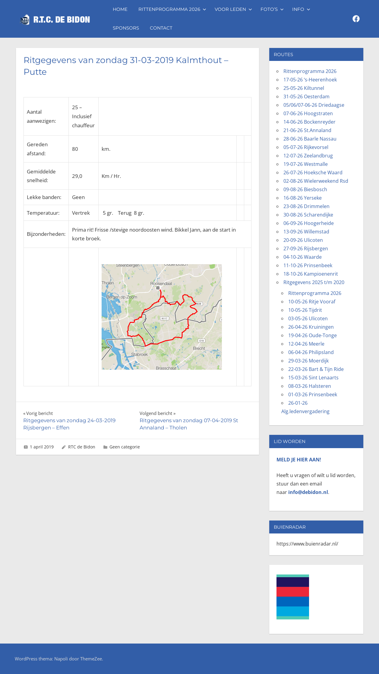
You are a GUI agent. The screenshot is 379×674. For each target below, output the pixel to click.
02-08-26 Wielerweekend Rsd (315, 181)
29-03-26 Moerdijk (308, 360)
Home (120, 9)
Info (301, 9)
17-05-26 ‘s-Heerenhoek (310, 79)
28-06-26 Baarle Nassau (309, 138)
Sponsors (126, 28)
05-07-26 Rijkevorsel (305, 147)
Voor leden (233, 9)
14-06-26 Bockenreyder (309, 122)
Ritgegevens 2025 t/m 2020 (313, 282)
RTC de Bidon (81, 447)
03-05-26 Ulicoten (308, 318)
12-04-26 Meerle (306, 343)
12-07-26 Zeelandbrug (308, 155)
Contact (161, 28)
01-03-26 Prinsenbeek (312, 394)
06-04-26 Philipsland (311, 352)
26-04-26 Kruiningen (311, 327)
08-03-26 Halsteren (309, 386)
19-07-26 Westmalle (305, 164)
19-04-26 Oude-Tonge (312, 335)
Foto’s (272, 9)
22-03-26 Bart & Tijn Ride (316, 369)
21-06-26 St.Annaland (307, 130)
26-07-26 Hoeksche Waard (313, 172)
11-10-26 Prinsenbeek (307, 265)
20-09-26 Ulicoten (303, 240)
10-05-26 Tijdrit (305, 310)
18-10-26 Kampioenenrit (310, 274)
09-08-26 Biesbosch (305, 189)
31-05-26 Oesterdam (306, 96)
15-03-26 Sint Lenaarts (313, 377)
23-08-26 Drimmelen (306, 206)
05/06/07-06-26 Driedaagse (313, 105)
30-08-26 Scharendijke (308, 214)
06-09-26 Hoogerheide (308, 223)
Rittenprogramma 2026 (172, 9)
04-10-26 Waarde (302, 257)
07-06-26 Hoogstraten (308, 113)
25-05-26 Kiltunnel (303, 88)
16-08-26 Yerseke (302, 198)
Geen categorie (124, 447)
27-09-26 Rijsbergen (305, 248)
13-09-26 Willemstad (306, 231)
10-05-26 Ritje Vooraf (311, 301)
